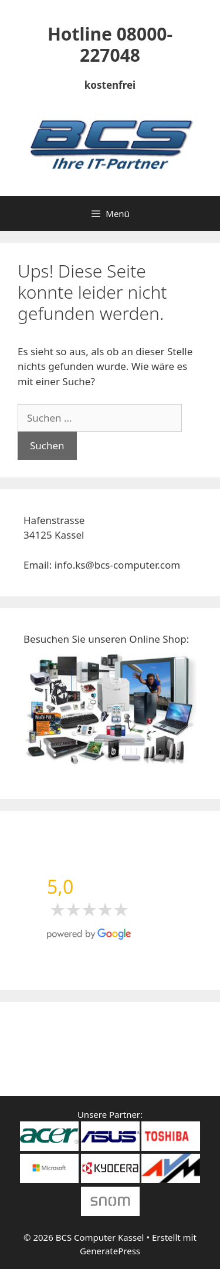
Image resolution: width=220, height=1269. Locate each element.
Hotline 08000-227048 (110, 44)
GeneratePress (110, 1251)
